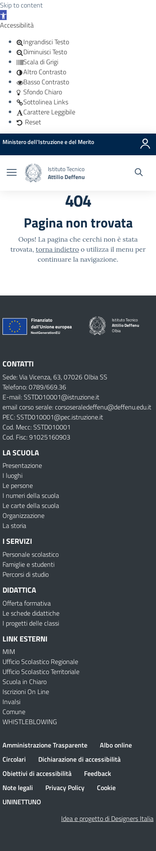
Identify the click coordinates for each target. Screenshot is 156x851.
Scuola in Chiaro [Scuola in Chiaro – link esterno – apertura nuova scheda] (24, 682)
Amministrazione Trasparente (44, 745)
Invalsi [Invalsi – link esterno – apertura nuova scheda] (11, 702)
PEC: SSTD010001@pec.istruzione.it (52, 417)
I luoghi (12, 475)
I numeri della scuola (30, 495)
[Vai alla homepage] (33, 173)
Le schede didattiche (30, 613)
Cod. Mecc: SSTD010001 (36, 427)
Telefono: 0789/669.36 (34, 387)
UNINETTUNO (21, 802)
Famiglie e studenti (28, 564)
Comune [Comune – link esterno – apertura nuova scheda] (13, 712)
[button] (3, 15)
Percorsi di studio (25, 574)
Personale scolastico (30, 554)
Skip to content (21, 5)
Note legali (17, 788)
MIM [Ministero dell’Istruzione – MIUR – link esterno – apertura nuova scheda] (8, 651)
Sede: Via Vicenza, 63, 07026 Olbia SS (54, 377)
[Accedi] (146, 142)
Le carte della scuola (30, 505)
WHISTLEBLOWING (29, 722)
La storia (14, 525)
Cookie (106, 788)
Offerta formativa (26, 603)
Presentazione (22, 465)
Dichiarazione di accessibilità (79, 759)
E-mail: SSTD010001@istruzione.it (50, 397)
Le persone (17, 485)
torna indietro (57, 249)
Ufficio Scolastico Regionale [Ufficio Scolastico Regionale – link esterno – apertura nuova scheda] (40, 662)
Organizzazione (23, 515)
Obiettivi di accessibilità (37, 773)
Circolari (14, 759)
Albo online (116, 745)
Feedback (97, 773)
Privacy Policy (64, 788)
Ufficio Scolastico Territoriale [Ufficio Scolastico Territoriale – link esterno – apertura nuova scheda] (40, 672)
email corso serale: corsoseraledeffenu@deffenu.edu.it (76, 407)
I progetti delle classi (30, 623)
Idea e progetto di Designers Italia (107, 818)
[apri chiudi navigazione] (12, 173)
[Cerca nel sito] (138, 173)
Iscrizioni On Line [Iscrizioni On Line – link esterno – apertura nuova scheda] (25, 692)
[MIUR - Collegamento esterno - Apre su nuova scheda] (48, 141)
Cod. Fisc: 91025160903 (36, 437)
